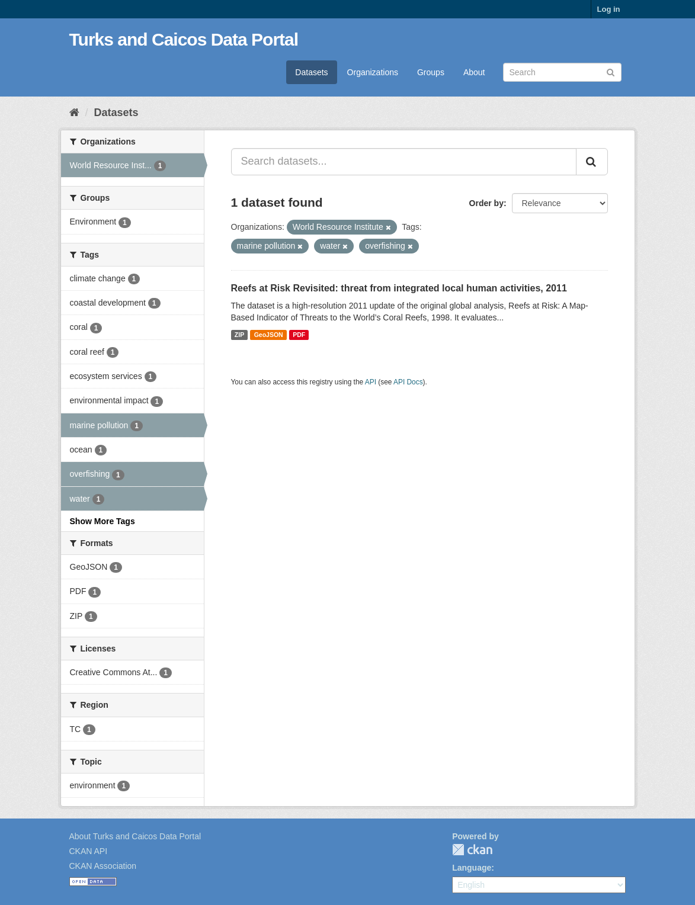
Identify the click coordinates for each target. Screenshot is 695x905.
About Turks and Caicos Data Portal (135, 836)
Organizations (372, 72)
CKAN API (88, 851)
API (370, 382)
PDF (299, 334)
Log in (608, 9)
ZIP (239, 334)
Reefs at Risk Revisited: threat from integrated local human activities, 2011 (399, 288)
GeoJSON (268, 334)
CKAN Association (103, 866)
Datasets (311, 72)
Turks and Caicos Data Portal (184, 39)
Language (471, 867)
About (474, 72)
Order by (486, 203)
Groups (430, 72)
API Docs (408, 382)
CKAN (472, 849)
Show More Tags (102, 521)
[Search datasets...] (404, 161)
